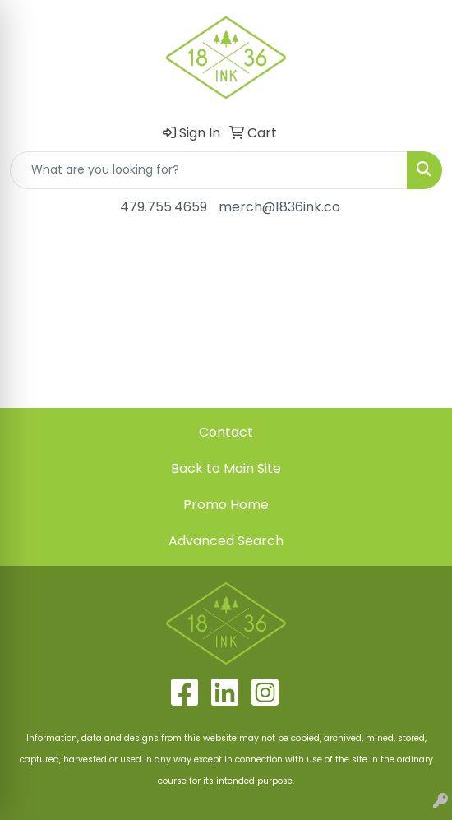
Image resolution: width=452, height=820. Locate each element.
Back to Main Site (226, 468)
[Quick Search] (209, 170)
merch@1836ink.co (279, 206)
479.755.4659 (163, 206)
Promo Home (226, 504)
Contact (226, 432)
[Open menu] (419, 254)
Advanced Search (226, 540)
